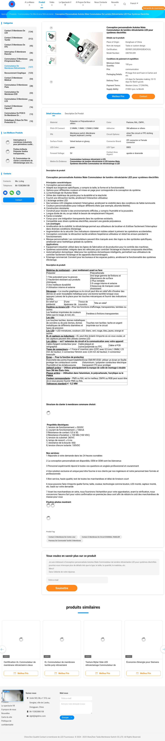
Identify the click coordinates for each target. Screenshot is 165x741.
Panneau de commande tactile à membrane (65, 541)
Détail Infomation (53, 113)
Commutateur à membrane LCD (18, 100)
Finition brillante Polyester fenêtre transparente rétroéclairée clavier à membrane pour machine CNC (22, 151)
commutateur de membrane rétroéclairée (18, 67)
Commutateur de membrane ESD (18, 93)
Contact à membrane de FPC (18, 46)
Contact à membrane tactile (18, 39)
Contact (18, 200)
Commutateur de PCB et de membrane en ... (18, 114)
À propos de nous (8, 709)
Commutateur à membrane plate (18, 86)
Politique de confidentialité (7, 723)
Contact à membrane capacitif (18, 107)
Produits (4, 702)
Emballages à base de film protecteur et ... (18, 121)
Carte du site (6, 717)
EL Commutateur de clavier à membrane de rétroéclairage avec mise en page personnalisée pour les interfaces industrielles (23, 160)
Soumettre (61, 588)
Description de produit (74, 113)
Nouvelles (5, 713)
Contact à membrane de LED (18, 32)
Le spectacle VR (8, 706)
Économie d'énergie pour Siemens (142, 662)
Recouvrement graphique (18, 73)
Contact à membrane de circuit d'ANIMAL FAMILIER (101, 537)
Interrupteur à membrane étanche (18, 53)
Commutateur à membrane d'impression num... (18, 60)
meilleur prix (118, 96)
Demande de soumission (153, 8)
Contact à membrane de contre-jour (62, 537)
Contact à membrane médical (18, 79)
